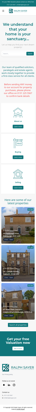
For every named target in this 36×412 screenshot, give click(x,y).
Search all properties (18, 325)
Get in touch (18, 348)
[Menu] (3, 11)
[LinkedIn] (9, 385)
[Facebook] (4, 385)
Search (30, 54)
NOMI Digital (20, 409)
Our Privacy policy (7, 374)
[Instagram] (14, 385)
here (32, 2)
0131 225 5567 (11, 5)
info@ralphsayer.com (23, 5)
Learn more (18, 127)
